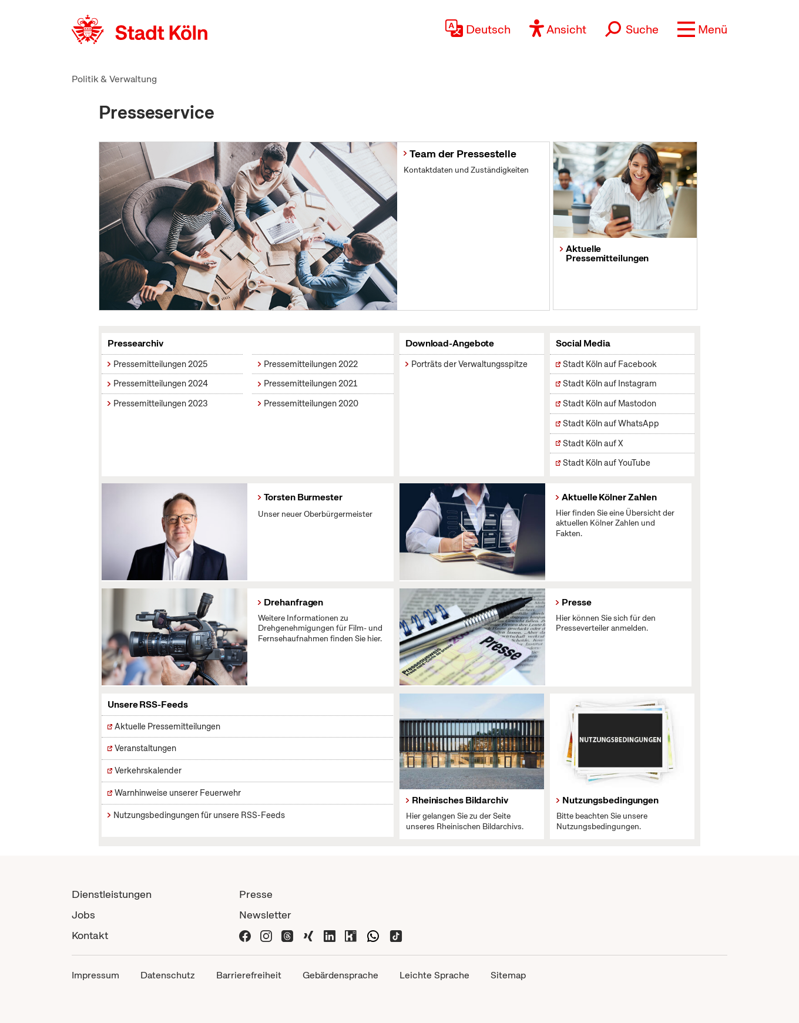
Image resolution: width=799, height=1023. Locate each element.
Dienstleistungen (112, 894)
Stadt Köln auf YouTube (606, 462)
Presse (256, 894)
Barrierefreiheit (248, 975)
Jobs (83, 914)
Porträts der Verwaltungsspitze (469, 364)
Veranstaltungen (145, 748)
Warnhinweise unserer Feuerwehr (178, 793)
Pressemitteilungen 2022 (311, 364)
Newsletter (265, 914)
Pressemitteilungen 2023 (160, 403)
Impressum (95, 975)
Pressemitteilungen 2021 (310, 383)
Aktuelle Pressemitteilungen (167, 726)
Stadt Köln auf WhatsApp (611, 423)
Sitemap (508, 975)
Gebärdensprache (340, 975)
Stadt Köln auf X (593, 443)
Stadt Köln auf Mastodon (609, 403)
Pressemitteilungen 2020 (311, 403)
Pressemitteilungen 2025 (160, 364)
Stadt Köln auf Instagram (610, 383)
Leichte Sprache (434, 975)
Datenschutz (167, 975)
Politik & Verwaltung (114, 79)
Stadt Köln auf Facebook (610, 364)
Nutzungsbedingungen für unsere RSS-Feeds (199, 815)
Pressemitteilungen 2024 (160, 383)
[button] (702, 29)
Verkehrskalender (148, 770)
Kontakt (90, 935)
